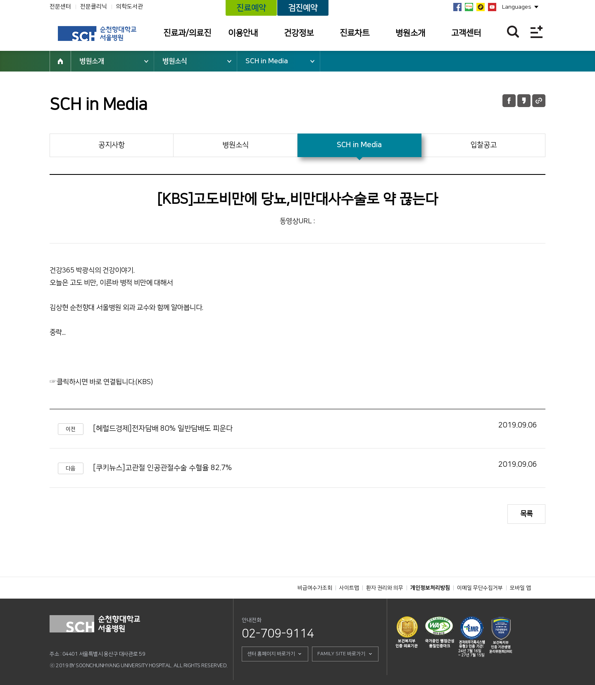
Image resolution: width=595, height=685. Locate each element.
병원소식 (174, 61)
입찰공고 (483, 145)
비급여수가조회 (315, 588)
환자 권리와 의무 (384, 588)
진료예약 (251, 7)
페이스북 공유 (509, 100)
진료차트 (354, 33)
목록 (526, 514)
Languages (516, 7)
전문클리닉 (93, 6)
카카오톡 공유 (524, 100)
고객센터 (466, 33)
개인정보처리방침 (430, 588)
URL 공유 (538, 100)
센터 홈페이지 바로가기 (271, 653)
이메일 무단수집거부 (480, 588)
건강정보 (299, 33)
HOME (60, 61)
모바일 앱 (520, 588)
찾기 (513, 32)
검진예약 (303, 7)
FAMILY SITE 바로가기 (341, 653)
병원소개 (410, 33)
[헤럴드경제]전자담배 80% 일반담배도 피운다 (163, 429)
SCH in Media (266, 61)
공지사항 (111, 145)
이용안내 (243, 33)
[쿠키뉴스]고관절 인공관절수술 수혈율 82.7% (162, 468)
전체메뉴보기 (536, 32)
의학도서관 (129, 6)
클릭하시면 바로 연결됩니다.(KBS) (105, 382)
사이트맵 (349, 588)
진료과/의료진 (187, 33)
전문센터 (60, 6)
